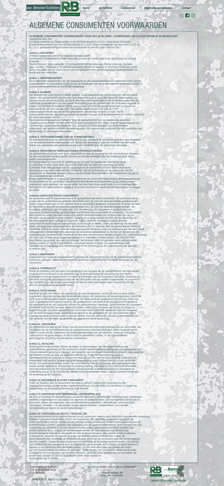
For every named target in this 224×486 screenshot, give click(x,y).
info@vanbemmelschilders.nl (42, 466)
